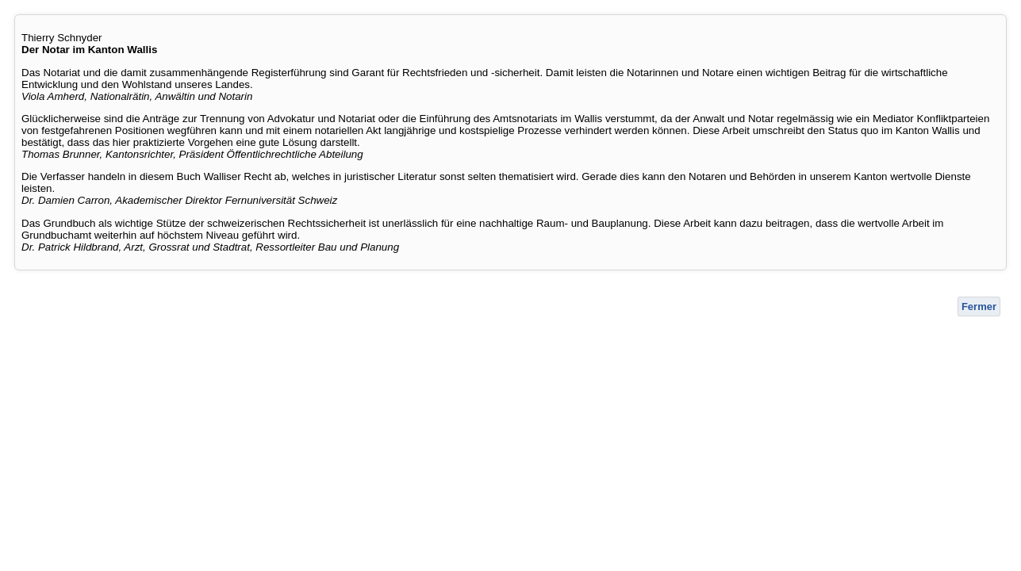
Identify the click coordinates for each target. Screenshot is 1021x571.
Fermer (979, 306)
